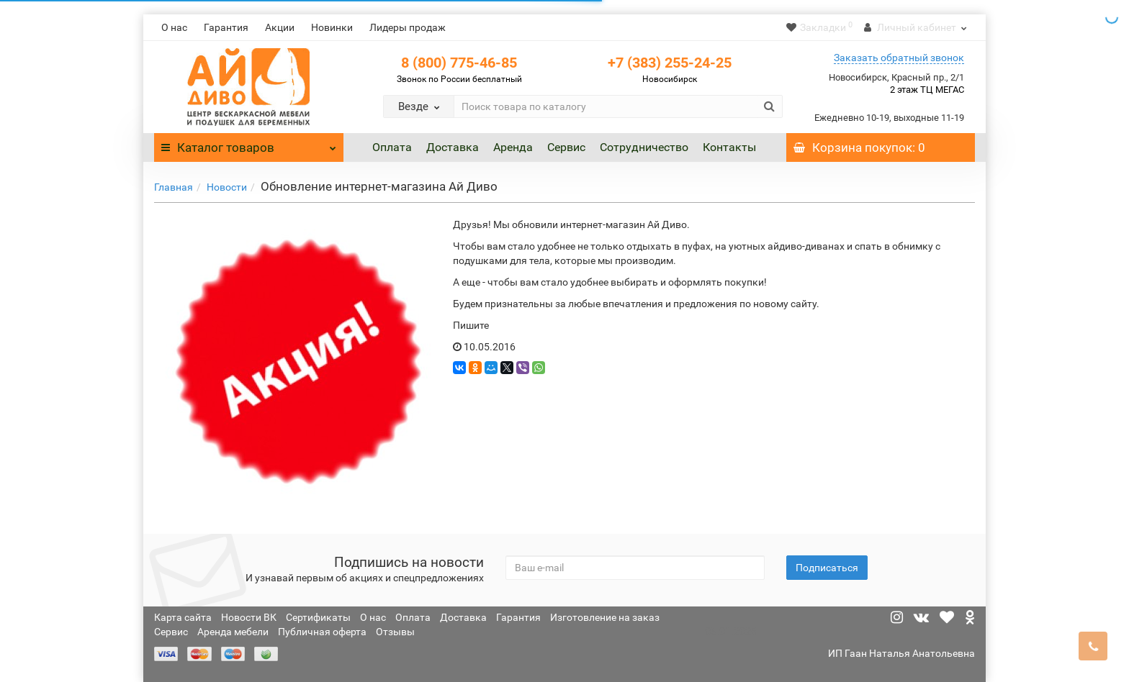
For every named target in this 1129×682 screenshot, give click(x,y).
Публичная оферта (322, 631)
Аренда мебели (233, 631)
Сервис (566, 147)
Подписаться (827, 567)
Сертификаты (318, 617)
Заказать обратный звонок (899, 57)
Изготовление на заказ (605, 617)
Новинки (332, 27)
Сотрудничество (644, 147)
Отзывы (395, 631)
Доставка (452, 147)
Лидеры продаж (407, 27)
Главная (173, 187)
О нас (174, 27)
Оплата (392, 147)
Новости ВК (248, 617)
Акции (279, 27)
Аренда (513, 147)
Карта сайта (183, 617)
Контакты (729, 147)
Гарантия (226, 27)
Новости (227, 187)
